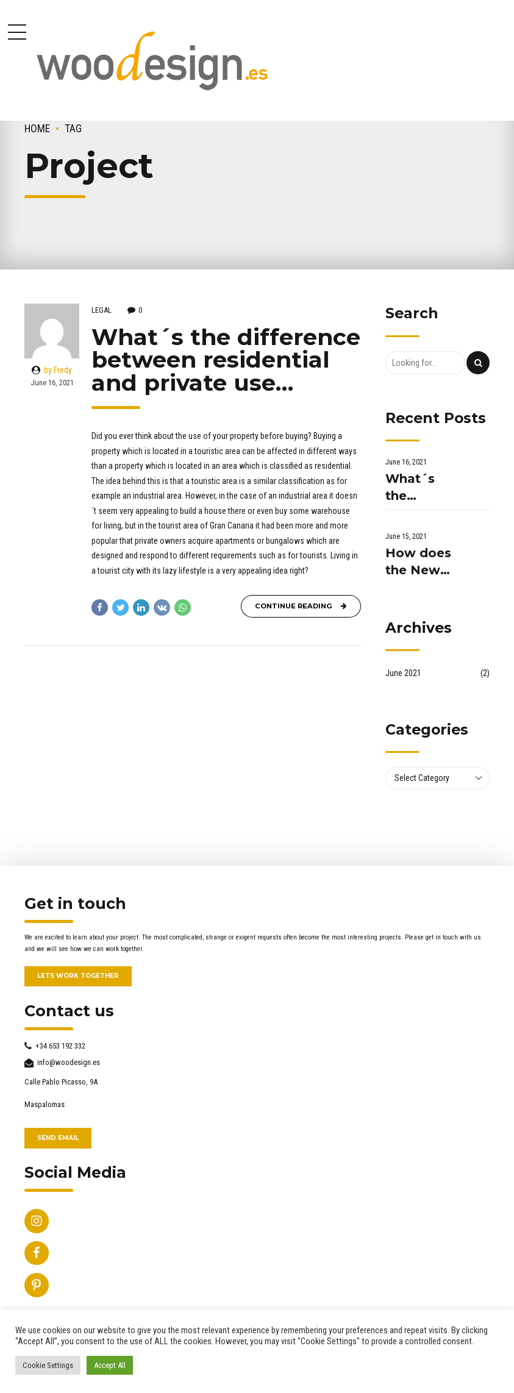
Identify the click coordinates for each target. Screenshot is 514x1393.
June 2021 (403, 673)
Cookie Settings (48, 1365)
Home (37, 129)
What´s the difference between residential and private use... (419, 488)
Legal (101, 310)
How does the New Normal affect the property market (418, 562)
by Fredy (58, 370)
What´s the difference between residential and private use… (225, 359)
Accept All (110, 1365)
